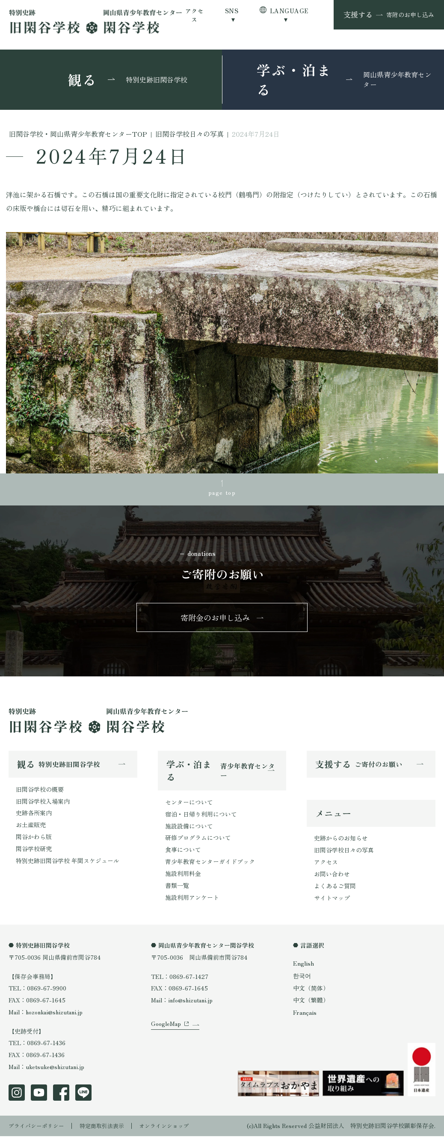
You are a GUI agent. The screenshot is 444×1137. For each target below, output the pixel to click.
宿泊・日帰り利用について (201, 816)
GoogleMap (166, 1036)
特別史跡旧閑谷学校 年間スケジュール (67, 862)
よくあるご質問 (335, 888)
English (303, 965)
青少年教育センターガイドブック (210, 863)
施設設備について (189, 827)
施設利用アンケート (192, 898)
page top (222, 492)
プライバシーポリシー (38, 1126)
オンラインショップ (174, 1126)
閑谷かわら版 (34, 838)
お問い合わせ (332, 876)
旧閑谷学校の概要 (40, 791)
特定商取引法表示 (108, 1126)
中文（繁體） (311, 1002)
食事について (183, 851)
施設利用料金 (183, 875)
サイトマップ (332, 900)
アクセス (194, 15)
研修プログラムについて (198, 839)
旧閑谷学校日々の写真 (344, 853)
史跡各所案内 (34, 815)
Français (305, 1014)
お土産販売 (31, 827)
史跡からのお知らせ (341, 841)
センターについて (189, 804)
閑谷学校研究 (34, 850)
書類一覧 (177, 887)
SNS (231, 10)
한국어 (302, 977)
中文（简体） (311, 990)
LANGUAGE (289, 10)
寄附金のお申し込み (216, 619)
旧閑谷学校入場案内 (43, 803)
